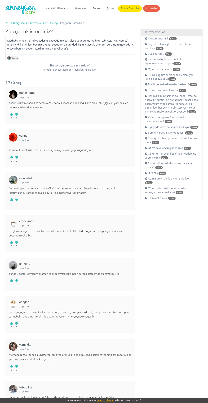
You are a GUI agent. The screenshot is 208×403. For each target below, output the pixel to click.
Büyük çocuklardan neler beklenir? (171, 84)
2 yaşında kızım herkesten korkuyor (171, 127)
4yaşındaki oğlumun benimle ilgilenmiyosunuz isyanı (163, 61)
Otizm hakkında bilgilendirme (168, 148)
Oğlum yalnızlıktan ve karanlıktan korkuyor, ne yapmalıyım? (166, 190)
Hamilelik (80, 8)
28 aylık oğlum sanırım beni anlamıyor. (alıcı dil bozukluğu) (169, 77)
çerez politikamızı (105, 400)
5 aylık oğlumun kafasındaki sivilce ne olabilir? (168, 165)
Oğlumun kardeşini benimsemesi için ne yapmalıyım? (170, 155)
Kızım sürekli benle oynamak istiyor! (168, 180)
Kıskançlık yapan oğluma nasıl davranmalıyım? (164, 119)
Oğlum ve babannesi (162, 69)
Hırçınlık (155, 173)
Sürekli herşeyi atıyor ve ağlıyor (169, 133)
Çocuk (110, 8)
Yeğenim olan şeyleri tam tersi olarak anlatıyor (168, 46)
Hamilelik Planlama (57, 8)
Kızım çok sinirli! (160, 198)
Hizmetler (151, 8)
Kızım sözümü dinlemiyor (165, 90)
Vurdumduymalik (161, 38)
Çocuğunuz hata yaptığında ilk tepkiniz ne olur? (171, 140)
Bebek (96, 8)
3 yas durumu (158, 54)
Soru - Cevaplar (130, 8)
